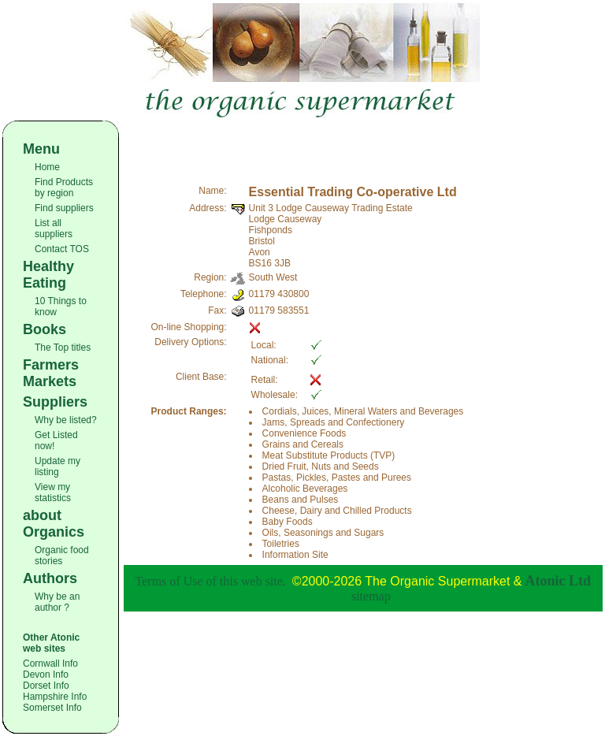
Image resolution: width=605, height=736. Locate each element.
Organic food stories (62, 556)
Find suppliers (64, 208)
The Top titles (63, 347)
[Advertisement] (363, 144)
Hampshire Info (55, 696)
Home (47, 167)
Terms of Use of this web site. (210, 581)
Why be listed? (66, 420)
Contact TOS (62, 249)
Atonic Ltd (558, 581)
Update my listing (57, 466)
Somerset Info (52, 707)
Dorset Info (46, 685)
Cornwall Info (50, 663)
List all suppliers (53, 228)
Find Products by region (64, 188)
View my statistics (53, 492)
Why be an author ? (57, 602)
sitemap (371, 596)
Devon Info (46, 674)
